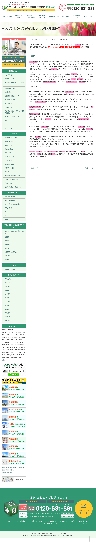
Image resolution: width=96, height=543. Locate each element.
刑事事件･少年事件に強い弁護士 (14, 83)
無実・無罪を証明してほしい (13, 175)
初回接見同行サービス (42, 17)
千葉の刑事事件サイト (9, 470)
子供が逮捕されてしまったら (13, 187)
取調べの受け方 (10, 145)
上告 (6, 215)
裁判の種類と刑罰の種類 (12, 204)
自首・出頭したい (10, 183)
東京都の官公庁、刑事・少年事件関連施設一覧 (15, 112)
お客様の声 (8, 279)
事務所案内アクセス (77, 17)
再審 (6, 219)
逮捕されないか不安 (11, 137)
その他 (7, 259)
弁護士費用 (65, 17)
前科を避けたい (10, 164)
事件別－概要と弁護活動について (14, 232)
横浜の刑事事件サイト (9, 473)
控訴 (6, 212)
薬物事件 (8, 248)
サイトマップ (8, 128)
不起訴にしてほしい (11, 168)
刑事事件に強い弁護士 (31, 17)
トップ (31, 39)
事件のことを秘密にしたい (13, 179)
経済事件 (8, 309)
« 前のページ (33, 168)
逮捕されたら (9, 141)
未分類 (37, 39)
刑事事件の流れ (19, 17)
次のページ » (89, 168)
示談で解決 (8, 160)
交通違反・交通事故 (11, 252)
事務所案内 (8, 103)
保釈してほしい (9, 153)
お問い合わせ (88, 17)
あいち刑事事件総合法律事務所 (13, 468)
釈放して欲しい (9, 149)
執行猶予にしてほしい (11, 172)
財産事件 (8, 244)
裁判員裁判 (8, 208)
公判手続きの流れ (10, 196)
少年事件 (8, 294)
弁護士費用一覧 (10, 100)
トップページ (7, 17)
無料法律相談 (54, 17)
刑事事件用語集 (10, 269)
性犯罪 (7, 240)
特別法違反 (8, 256)
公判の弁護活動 (10, 200)
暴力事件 (8, 237)
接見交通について (10, 156)
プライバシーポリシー (12, 124)
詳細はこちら (5, 360)
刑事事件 (8, 290)
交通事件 (8, 286)
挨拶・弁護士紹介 (10, 88)
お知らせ (7, 282)
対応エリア (9, 107)
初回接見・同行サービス (12, 96)
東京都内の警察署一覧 (12, 117)
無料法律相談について (51, 521)
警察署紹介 (8, 317)
